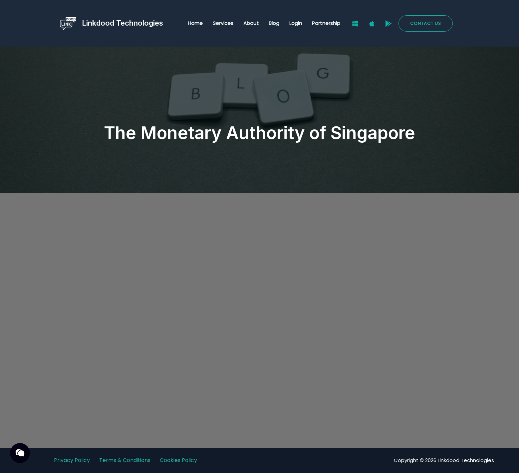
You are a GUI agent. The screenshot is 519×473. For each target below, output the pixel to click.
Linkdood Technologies (122, 23)
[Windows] (355, 23)
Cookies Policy (178, 460)
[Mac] (372, 23)
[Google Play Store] (388, 23)
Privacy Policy (72, 460)
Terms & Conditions (124, 460)
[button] (425, 23)
